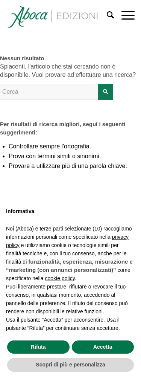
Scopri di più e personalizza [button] (70, 365)
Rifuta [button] (38, 347)
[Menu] (124, 15)
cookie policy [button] (60, 278)
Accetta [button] (102, 347)
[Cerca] (106, 15)
